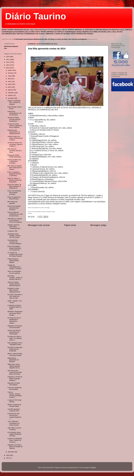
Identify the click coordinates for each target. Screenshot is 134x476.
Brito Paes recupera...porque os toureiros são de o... (14, 277)
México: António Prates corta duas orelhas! (14, 354)
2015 (8, 455)
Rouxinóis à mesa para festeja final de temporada (14, 349)
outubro (10, 95)
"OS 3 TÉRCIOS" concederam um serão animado (13, 423)
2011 (8, 59)
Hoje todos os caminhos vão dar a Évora (14, 150)
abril (9, 78)
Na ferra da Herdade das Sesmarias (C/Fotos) (14, 207)
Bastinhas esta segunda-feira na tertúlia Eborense (13, 131)
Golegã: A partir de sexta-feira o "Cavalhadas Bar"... (14, 226)
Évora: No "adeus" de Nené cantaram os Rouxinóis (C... (14, 186)
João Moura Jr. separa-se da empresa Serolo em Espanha (14, 220)
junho (10, 84)
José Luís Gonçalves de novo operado (14, 272)
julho (9, 87)
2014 (8, 68)
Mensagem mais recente (39, 225)
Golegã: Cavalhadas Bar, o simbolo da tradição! (13, 102)
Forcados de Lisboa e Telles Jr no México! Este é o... (14, 338)
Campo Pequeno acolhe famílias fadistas (13, 260)
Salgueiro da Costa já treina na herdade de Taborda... (14, 446)
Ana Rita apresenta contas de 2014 (46, 48)
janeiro (10, 70)
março (10, 76)
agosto (10, 90)
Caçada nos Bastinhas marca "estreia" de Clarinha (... (14, 440)
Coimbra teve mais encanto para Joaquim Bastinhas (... (14, 416)
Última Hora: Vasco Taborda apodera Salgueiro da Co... (14, 366)
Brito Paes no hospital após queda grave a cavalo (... (14, 167)
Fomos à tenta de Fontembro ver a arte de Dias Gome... (15, 214)
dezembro (11, 452)
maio (9, 81)
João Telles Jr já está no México (14, 428)
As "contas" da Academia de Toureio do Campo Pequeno (15, 254)
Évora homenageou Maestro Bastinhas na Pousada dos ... (14, 248)
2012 (8, 62)
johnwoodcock (73, 467)
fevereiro (11, 73)
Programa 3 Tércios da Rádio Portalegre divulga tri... (14, 378)
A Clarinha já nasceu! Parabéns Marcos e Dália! (14, 307)
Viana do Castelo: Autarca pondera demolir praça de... (14, 283)
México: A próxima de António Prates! (14, 405)
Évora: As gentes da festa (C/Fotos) (13, 198)
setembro (11, 92)
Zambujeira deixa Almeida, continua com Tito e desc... (14, 235)
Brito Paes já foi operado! (12, 202)
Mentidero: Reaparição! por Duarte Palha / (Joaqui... (14, 313)
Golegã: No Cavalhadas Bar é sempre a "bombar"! (14, 266)
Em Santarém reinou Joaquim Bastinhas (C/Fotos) (14, 434)
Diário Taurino (35, 16)
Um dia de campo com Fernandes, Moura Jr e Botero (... (14, 144)
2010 (8, 56)
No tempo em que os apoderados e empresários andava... (14, 320)
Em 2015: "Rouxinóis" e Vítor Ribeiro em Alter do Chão (14, 296)
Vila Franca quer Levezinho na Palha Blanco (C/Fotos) (14, 372)
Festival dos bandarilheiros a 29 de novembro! (14, 113)
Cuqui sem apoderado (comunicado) (14, 388)
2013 (8, 65)
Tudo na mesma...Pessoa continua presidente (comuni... (14, 394)
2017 (8, 458)
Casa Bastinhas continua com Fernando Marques (14, 241)
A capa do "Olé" (12, 231)
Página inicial (70, 225)
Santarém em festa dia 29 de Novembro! (14, 326)
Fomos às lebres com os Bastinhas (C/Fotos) (14, 161)
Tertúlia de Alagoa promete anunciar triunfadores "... (13, 119)
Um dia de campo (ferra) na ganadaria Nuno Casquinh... (14, 125)
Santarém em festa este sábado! (13, 384)
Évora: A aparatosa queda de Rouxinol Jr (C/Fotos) (14, 173)
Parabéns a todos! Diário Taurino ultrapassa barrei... (14, 290)
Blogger (93, 467)
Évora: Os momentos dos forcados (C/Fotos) (14, 192)
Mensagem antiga (98, 225)
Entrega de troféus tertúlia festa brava (14, 156)
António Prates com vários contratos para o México (15, 138)
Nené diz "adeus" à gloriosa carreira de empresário (14, 180)
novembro (11, 98)
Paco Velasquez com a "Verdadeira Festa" (14, 343)
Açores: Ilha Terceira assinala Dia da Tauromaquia (14, 332)
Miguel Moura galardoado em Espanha (13, 359)
